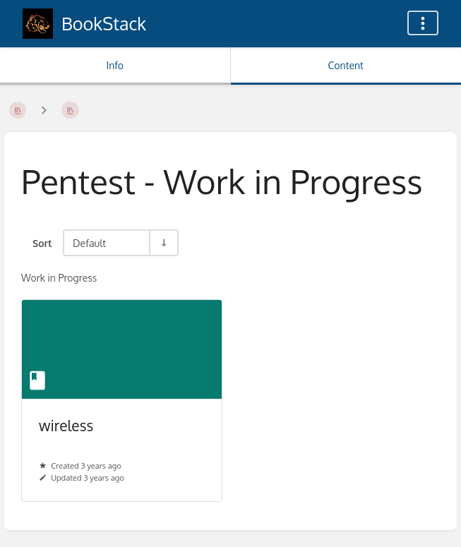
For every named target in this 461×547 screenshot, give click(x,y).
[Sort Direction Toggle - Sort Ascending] (163, 243)
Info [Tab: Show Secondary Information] (115, 65)
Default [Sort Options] (89, 242)
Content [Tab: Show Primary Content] (346, 65)
